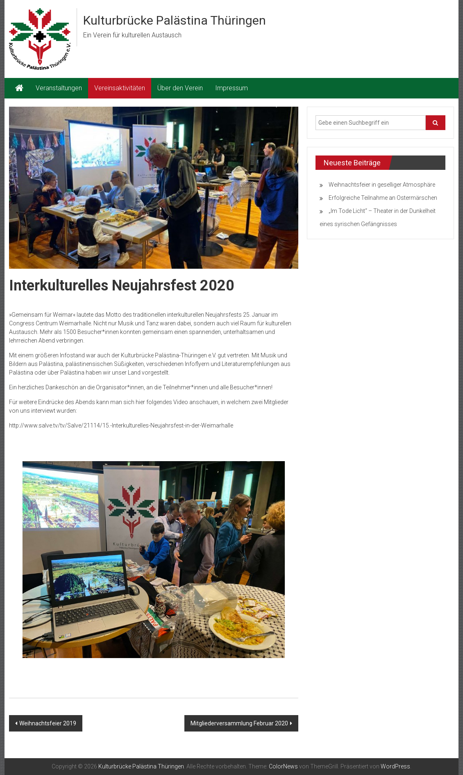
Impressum (231, 88)
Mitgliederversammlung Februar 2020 (239, 723)
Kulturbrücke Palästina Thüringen (174, 20)
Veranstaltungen (59, 88)
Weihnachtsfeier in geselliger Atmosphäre (382, 184)
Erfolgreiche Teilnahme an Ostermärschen (383, 197)
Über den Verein (180, 88)
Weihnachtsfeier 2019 (47, 723)
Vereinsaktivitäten (119, 88)
